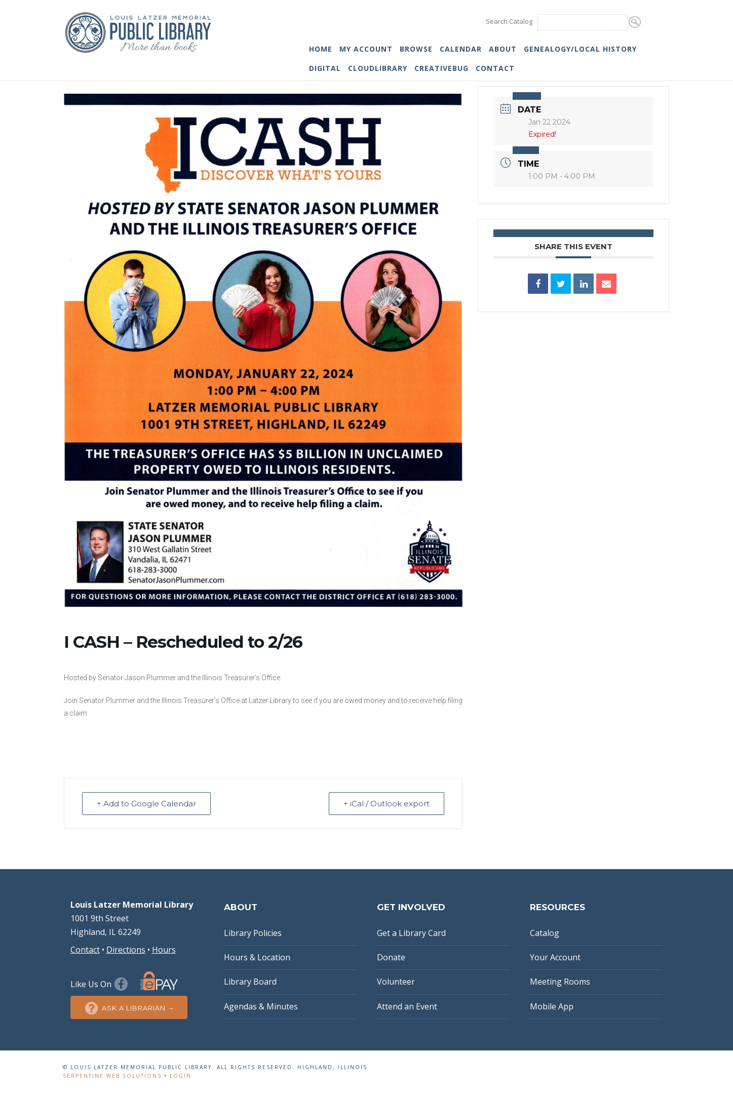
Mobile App (551, 1006)
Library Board (250, 981)
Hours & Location (257, 957)
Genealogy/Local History (580, 49)
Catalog (544, 933)
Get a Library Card (411, 933)
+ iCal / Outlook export (386, 803)
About (503, 49)
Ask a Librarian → (129, 1008)
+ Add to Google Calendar (146, 803)
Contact (495, 68)
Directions (125, 949)
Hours (164, 949)
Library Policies (253, 933)
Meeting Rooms (560, 981)
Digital (325, 68)
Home (320, 49)
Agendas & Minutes (261, 1006)
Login (180, 1075)
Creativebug (441, 68)
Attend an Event (407, 1006)
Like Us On (100, 984)
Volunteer (396, 981)
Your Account (555, 957)
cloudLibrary (377, 68)
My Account (366, 49)
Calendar (461, 49)
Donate (391, 957)
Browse (416, 49)
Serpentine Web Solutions (112, 1075)
